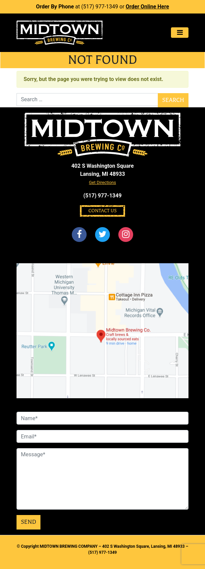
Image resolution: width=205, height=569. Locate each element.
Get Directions (102, 182)
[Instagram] (126, 234)
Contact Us (102, 211)
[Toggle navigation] (179, 32)
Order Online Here (147, 6)
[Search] (87, 99)
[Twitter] (102, 234)
